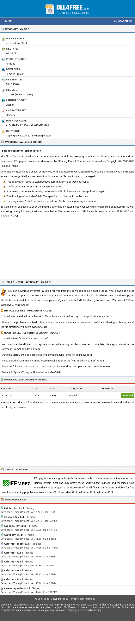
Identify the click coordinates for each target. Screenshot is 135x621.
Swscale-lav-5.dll (14, 517)
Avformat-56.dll (13, 561)
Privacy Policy (77, 599)
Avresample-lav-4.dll (17, 588)
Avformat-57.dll (13, 552)
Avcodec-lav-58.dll (15, 525)
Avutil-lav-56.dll (13, 534)
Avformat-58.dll (13, 570)
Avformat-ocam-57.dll (17, 543)
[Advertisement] (67, 249)
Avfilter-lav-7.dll (14, 508)
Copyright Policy (59, 599)
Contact (90, 599)
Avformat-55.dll (13, 579)
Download (127, 395)
